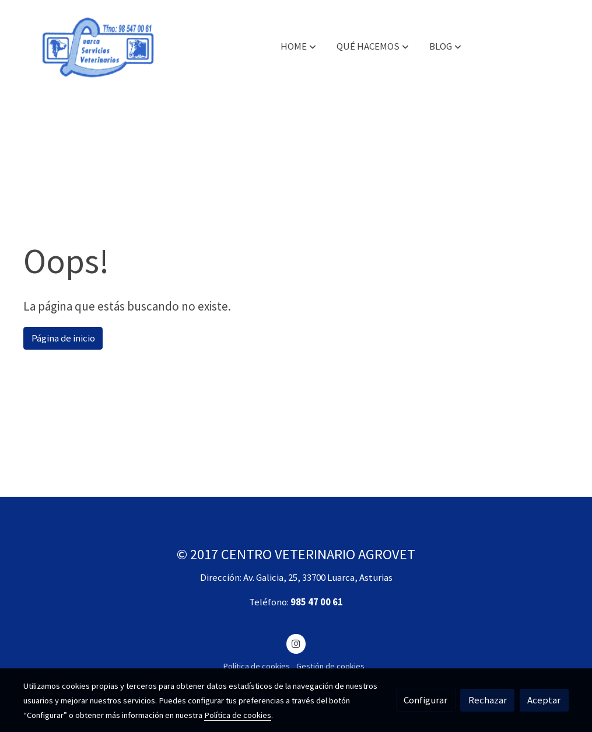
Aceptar (544, 699)
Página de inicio (63, 338)
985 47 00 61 (316, 601)
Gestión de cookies (330, 666)
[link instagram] (296, 643)
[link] (98, 47)
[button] (298, 46)
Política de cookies (256, 666)
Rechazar (487, 699)
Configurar (425, 699)
